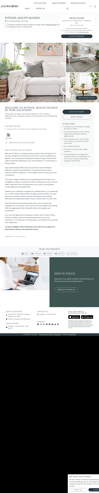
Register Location (78, 3)
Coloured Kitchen (42, 129)
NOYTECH (73, 334)
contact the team (50, 25)
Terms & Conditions (55, 334)
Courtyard (9, 129)
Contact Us (40, 8)
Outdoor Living (16, 129)
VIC (8, 21)
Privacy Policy (43, 334)
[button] (67, 8)
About (28, 8)
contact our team (69, 161)
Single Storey (34, 129)
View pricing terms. (84, 32)
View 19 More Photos (86, 98)
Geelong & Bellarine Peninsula (19, 21)
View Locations (40, 3)
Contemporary (21, 236)
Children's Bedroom (26, 129)
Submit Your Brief (59, 3)
